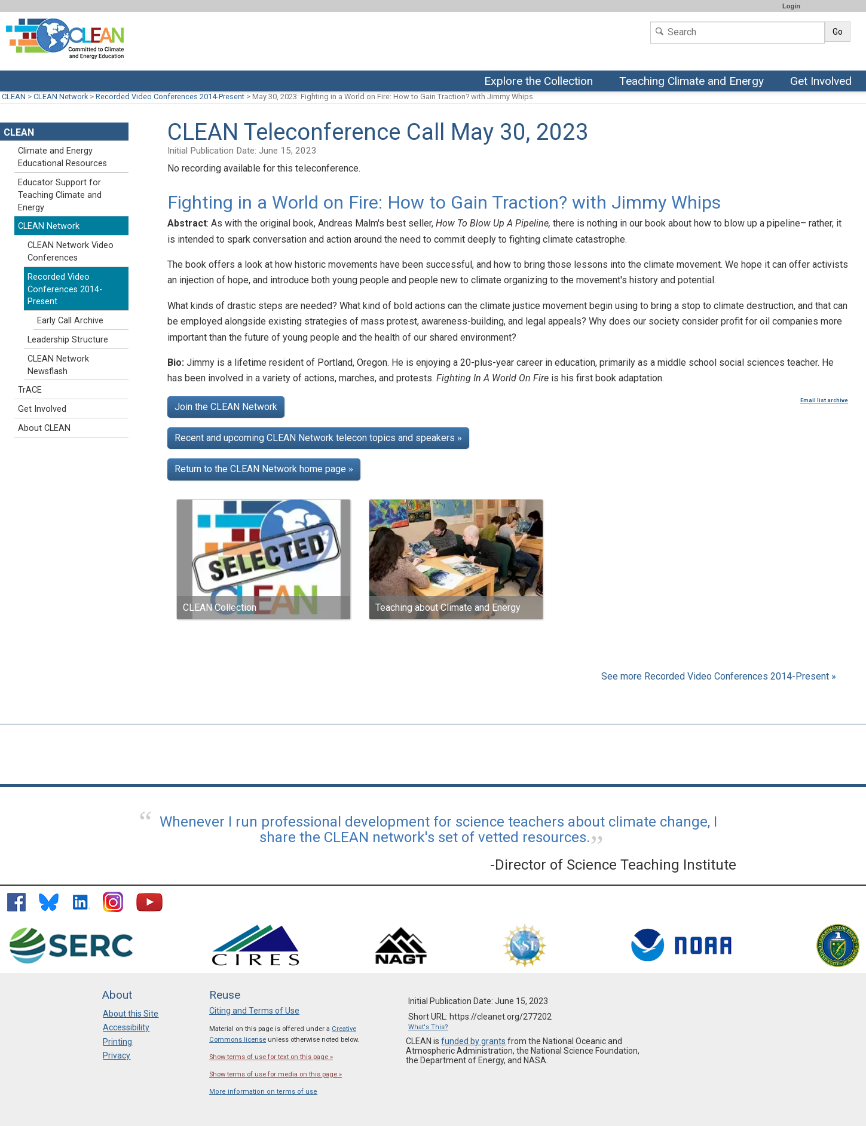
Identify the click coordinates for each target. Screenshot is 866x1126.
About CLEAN (44, 428)
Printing (117, 1042)
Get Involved (822, 82)
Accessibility (126, 1027)
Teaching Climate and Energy (693, 82)
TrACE (30, 390)
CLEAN (14, 96)
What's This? (428, 1027)
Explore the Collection (541, 82)
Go (838, 31)
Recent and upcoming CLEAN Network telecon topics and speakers (318, 437)
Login (791, 6)
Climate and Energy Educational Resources (62, 157)
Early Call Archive (70, 321)
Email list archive (824, 400)
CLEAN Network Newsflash (58, 365)
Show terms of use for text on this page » (271, 1057)
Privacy (116, 1055)
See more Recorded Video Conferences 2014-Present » (718, 676)
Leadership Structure (67, 340)
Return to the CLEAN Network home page (264, 469)
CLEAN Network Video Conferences (70, 251)
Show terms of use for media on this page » (275, 1074)
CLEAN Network (60, 96)
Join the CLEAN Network (226, 406)
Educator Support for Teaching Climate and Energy (60, 195)
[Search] (737, 33)
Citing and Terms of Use (254, 1010)
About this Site (130, 1013)
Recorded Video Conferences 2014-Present (170, 96)
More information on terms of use (263, 1092)
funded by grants (473, 1041)
